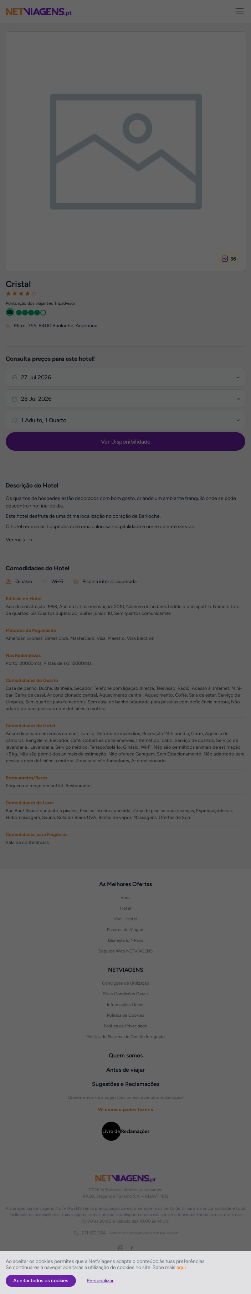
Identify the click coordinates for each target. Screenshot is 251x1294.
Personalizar (100, 1281)
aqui (181, 1267)
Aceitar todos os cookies (40, 1281)
